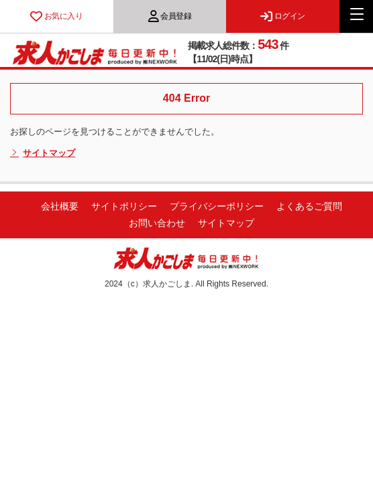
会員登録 (170, 16)
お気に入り (56, 16)
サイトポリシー (124, 206)
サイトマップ (42, 153)
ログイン (282, 16)
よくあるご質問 (309, 206)
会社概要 (59, 206)
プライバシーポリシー (217, 206)
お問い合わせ (157, 223)
